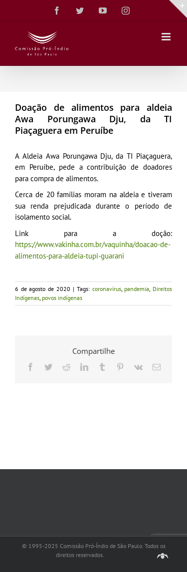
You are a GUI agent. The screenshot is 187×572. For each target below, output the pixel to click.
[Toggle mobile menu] (167, 36)
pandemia (136, 288)
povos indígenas (62, 297)
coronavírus (106, 288)
